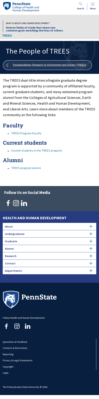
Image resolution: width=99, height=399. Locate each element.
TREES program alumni (26, 168)
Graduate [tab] (48, 241)
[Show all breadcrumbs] (47, 65)
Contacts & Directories (15, 348)
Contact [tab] (48, 263)
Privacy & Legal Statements (18, 360)
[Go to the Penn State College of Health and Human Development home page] (21, 7)
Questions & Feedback (15, 341)
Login (5, 372)
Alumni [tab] (48, 248)
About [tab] (48, 226)
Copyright (8, 366)
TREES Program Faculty (26, 133)
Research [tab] (48, 256)
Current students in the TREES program (36, 150)
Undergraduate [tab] (48, 234)
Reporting (8, 354)
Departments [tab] (48, 270)
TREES (7, 35)
